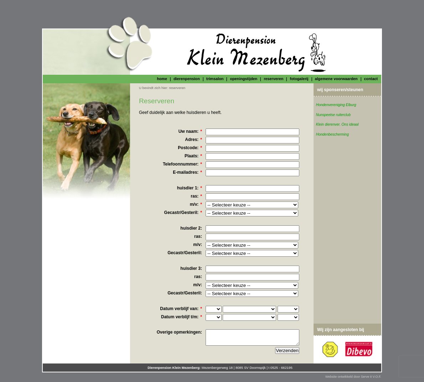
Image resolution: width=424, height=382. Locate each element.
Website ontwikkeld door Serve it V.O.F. (353, 376)
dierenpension (187, 79)
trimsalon (215, 79)
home (162, 79)
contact (371, 79)
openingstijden (243, 79)
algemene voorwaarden (336, 79)
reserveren (273, 79)
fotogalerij (299, 79)
